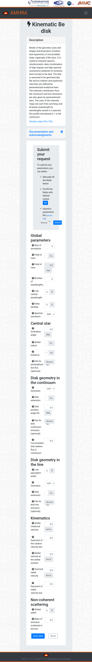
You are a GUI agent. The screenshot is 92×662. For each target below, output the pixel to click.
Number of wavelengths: (37, 281)
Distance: (35, 353)
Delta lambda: (35, 305)
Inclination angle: (36, 331)
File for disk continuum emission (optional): (36, 427)
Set (45, 203)
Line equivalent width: (36, 473)
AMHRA (14, 13)
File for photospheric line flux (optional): (37, 366)
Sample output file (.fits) (41, 121)
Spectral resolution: (37, 315)
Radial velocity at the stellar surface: (36, 558)
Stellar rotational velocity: (36, 526)
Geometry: (36, 389)
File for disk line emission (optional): (36, 506)
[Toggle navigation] (86, 13)
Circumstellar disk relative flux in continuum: (37, 446)
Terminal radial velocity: (37, 572)
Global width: (36, 611)
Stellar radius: (36, 344)
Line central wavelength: (36, 294)
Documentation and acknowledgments (41, 133)
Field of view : (36, 266)
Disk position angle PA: (35, 409)
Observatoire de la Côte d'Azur (59, 659)
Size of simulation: (36, 247)
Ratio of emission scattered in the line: (36, 624)
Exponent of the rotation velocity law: (37, 542)
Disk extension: (36, 399)
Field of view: (36, 256)
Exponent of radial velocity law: (37, 588)
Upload (57, 222)
